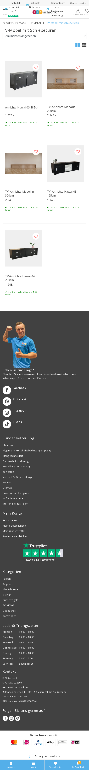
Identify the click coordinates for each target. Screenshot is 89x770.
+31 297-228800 (12, 682)
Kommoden (9, 616)
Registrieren (10, 520)
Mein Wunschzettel (14, 531)
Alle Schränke (10, 589)
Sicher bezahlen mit (44, 735)
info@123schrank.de (15, 687)
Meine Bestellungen (14, 525)
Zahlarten (8, 471)
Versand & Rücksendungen (18, 477)
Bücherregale (10, 600)
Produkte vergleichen (15, 536)
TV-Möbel (35, 23)
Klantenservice (78, 3)
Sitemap (7, 487)
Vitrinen (7, 594)
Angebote (8, 584)
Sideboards (9, 610)
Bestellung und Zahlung (17, 466)
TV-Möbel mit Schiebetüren (63, 23)
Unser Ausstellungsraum (17, 493)
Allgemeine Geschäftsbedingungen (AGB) (27, 450)
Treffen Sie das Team (15, 503)
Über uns (8, 445)
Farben (7, 578)
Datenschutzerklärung (16, 461)
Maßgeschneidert (13, 455)
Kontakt (7, 482)
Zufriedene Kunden (14, 498)
